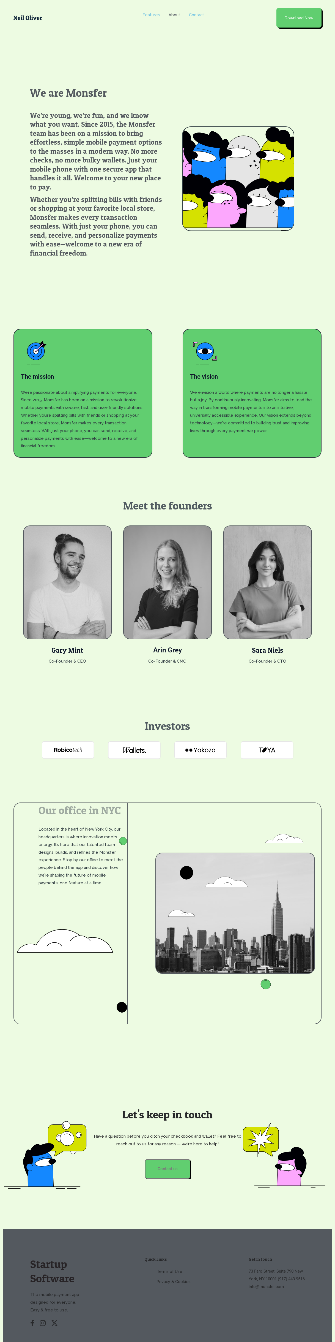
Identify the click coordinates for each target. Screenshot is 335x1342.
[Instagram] (43, 1314)
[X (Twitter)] (54, 1314)
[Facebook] (32, 1314)
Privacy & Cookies (173, 1272)
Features (151, 9)
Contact (197, 9)
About (175, 9)
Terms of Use (169, 1262)
